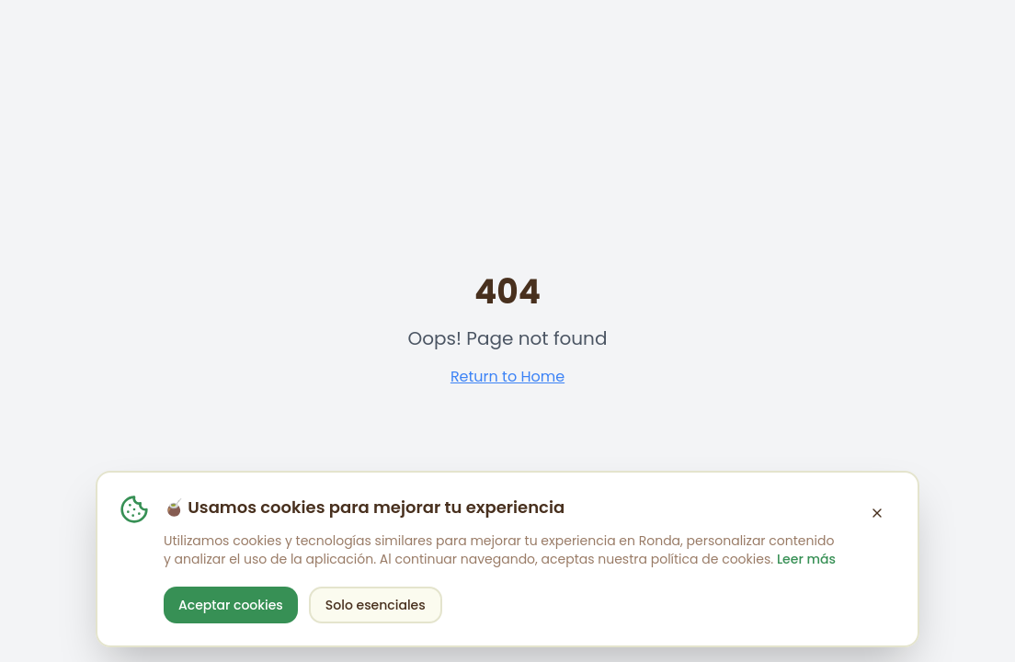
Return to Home (507, 376)
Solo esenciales (375, 605)
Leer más (806, 559)
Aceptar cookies (230, 605)
